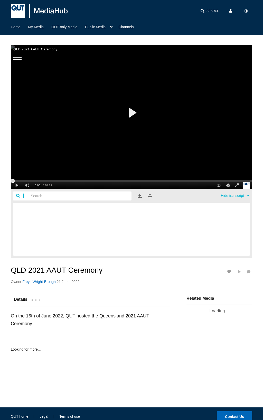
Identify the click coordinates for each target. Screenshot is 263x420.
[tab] (20, 299)
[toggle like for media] (230, 271)
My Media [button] (36, 27)
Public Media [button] (95, 27)
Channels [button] (126, 27)
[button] (210, 11)
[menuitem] (19, 26)
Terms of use (69, 416)
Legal (44, 416)
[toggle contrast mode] (245, 11)
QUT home (19, 416)
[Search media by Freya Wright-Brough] (39, 282)
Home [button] (15, 27)
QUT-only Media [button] (64, 27)
